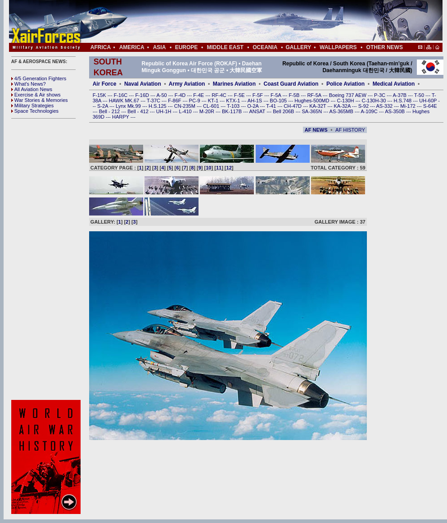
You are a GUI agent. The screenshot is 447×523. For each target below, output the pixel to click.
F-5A (276, 95)
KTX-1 (233, 100)
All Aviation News (31, 89)
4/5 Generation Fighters (39, 78)
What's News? (28, 84)
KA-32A (343, 106)
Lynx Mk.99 (129, 106)
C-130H (346, 100)
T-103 (234, 106)
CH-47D (293, 106)
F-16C (121, 95)
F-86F (175, 100)
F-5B (295, 95)
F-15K (100, 95)
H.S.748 (403, 100)
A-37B (400, 95)
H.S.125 (158, 106)
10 (208, 167)
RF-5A (314, 95)
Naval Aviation (142, 84)
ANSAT (257, 111)
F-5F (258, 95)
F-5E (240, 95)
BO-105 (279, 100)
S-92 (364, 106)
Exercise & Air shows (36, 94)
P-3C (380, 95)
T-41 (271, 106)
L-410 (186, 111)
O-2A (253, 106)
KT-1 (214, 100)
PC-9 (195, 100)
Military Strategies (32, 105)
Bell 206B (284, 111)
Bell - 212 (110, 111)
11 (218, 167)
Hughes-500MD (312, 100)
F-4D (181, 95)
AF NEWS (316, 130)
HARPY (121, 116)
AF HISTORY (350, 130)
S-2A (103, 106)
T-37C (154, 100)
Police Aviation (345, 84)
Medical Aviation (394, 84)
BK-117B (232, 111)
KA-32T (318, 106)
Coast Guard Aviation (291, 84)
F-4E (199, 95)
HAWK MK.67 (125, 100)
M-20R (207, 111)
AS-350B (395, 111)
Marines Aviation (234, 84)
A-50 (162, 95)
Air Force (105, 84)
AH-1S (255, 100)
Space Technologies (35, 111)
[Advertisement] (47, 259)
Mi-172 (408, 106)
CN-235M (185, 106)
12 (229, 167)
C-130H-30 (375, 100)
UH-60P (428, 100)
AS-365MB (342, 111)
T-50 (419, 95)
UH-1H (164, 111)
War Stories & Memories (39, 100)
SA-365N (312, 111)
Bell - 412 (138, 111)
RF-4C (219, 95)
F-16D (142, 95)
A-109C (370, 111)
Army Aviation (187, 84)
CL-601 (212, 106)
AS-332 (385, 106)
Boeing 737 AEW (348, 95)
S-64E (430, 106)
